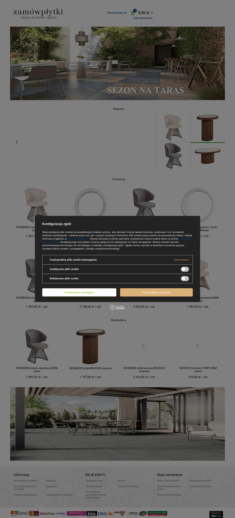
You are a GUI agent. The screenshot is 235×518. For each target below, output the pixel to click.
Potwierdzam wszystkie (156, 292)
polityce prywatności (78, 238)
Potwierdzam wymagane (79, 292)
